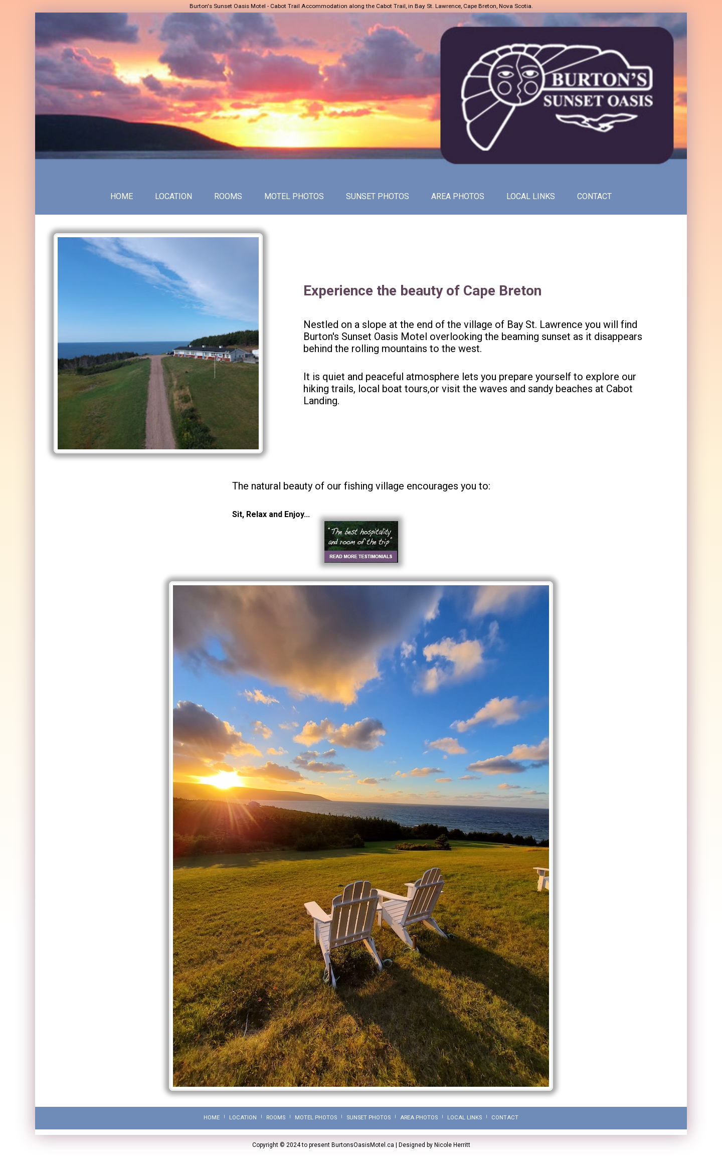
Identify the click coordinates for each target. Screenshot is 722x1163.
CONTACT (594, 196)
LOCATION (173, 196)
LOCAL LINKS (530, 196)
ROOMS (228, 196)
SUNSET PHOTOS (377, 196)
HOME (121, 196)
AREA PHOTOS (457, 196)
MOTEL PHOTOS (294, 196)
